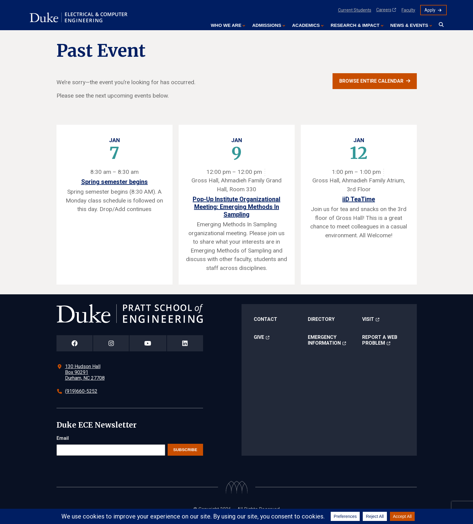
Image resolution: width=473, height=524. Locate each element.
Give (259, 337)
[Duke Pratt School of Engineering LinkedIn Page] (185, 343)
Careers (383, 9)
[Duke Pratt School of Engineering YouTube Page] (147, 343)
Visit (368, 319)
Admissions (266, 25)
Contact (265, 319)
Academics (306, 25)
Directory (321, 319)
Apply (429, 10)
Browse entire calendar (371, 81)
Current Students (354, 10)
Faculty (408, 10)
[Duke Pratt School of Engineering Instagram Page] (111, 343)
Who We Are (226, 25)
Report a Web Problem (379, 340)
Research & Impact (355, 25)
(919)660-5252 (81, 391)
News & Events (409, 25)
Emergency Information (324, 340)
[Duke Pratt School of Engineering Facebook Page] (74, 343)
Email (62, 438)
